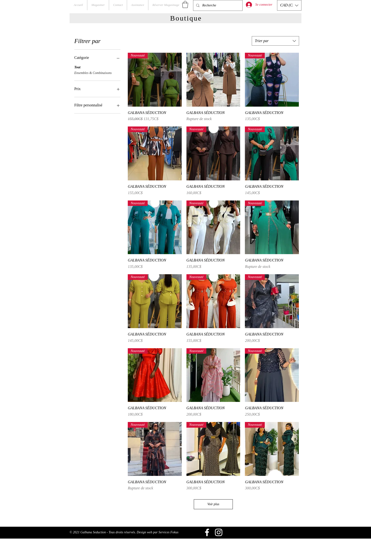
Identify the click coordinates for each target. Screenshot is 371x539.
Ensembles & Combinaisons (93, 72)
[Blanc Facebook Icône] (207, 532)
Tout (77, 67)
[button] (185, 4)
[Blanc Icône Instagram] (219, 532)
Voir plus (213, 504)
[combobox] (275, 41)
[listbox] (289, 5)
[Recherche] (217, 5)
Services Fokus (168, 532)
